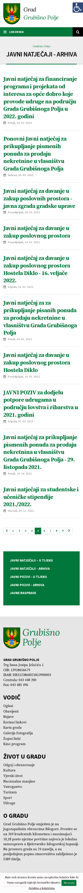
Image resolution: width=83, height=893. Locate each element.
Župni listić (12, 739)
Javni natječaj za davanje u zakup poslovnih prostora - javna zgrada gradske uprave (39, 199)
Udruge (9, 803)
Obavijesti (10, 711)
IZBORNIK (14, 32)
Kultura (9, 770)
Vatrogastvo (12, 787)
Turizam (10, 792)
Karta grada (12, 728)
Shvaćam (69, 883)
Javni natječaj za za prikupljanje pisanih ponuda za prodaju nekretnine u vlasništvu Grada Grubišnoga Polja (40, 318)
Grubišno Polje (41, 46)
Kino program (14, 744)
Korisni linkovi (14, 722)
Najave (8, 717)
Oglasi (8, 706)
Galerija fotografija (18, 733)
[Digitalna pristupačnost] (77, 7)
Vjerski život (13, 776)
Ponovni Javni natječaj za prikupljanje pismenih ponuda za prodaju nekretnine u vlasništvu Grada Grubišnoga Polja (34, 153)
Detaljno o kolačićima (42, 888)
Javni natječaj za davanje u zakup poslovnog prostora (36, 232)
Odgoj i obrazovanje (19, 765)
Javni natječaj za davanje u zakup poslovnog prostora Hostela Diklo (36, 363)
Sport (7, 798)
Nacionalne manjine (19, 781)
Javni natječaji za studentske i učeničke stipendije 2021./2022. (41, 497)
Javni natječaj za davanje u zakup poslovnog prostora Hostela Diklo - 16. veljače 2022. (36, 269)
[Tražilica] (78, 32)
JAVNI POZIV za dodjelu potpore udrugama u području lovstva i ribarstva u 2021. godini (40, 404)
